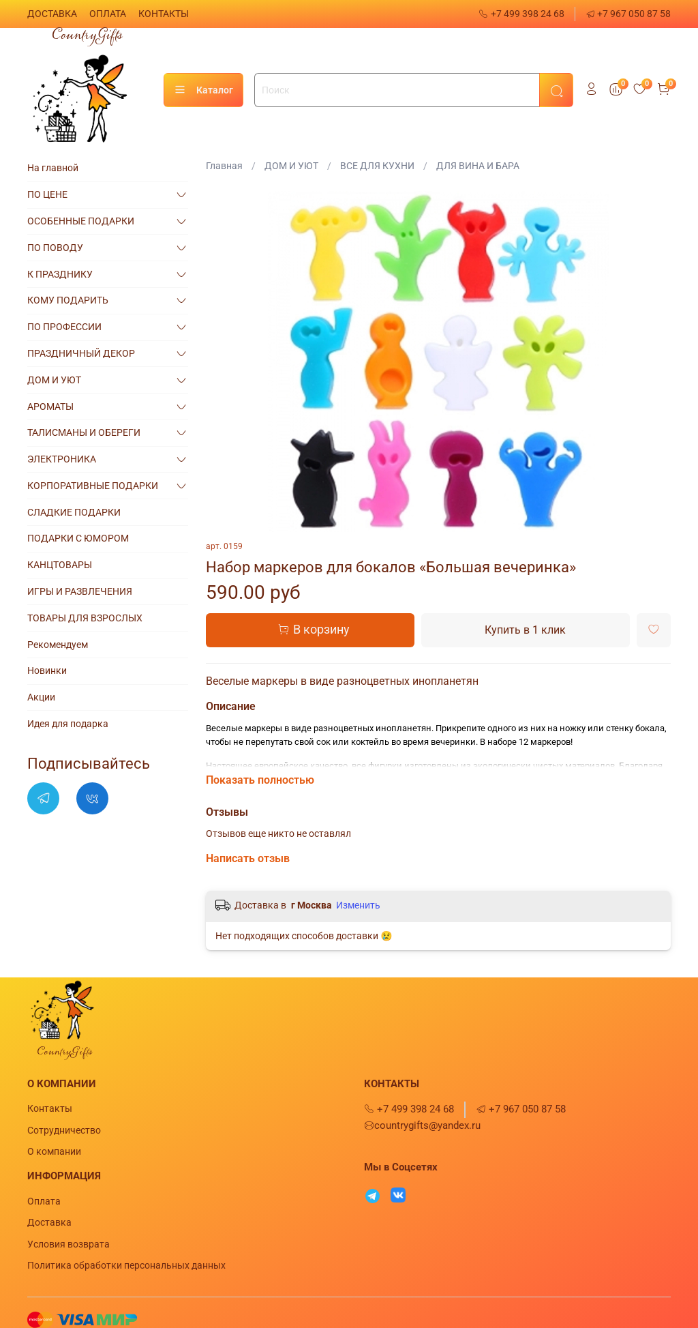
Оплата (44, 1201)
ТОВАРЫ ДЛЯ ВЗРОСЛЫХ (84, 618)
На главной (52, 167)
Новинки (47, 670)
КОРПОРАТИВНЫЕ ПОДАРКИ (92, 485)
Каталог (203, 90)
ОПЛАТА (107, 13)
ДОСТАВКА (52, 13)
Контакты (49, 1108)
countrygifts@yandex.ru (422, 1125)
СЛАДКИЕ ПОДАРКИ (74, 512)
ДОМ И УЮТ (291, 165)
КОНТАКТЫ (163, 13)
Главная (224, 165)
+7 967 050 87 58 (628, 13)
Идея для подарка (67, 723)
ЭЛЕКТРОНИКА (61, 459)
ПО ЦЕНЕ (47, 194)
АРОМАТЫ (50, 406)
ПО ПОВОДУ (55, 247)
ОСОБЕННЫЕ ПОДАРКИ (80, 221)
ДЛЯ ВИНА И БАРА (477, 165)
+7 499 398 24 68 (521, 13)
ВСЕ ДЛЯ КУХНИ (377, 165)
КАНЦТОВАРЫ (59, 564)
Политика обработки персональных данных (126, 1265)
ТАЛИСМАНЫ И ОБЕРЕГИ (83, 432)
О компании (54, 1151)
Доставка (49, 1222)
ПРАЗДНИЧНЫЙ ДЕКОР (81, 353)
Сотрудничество (64, 1130)
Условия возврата (68, 1244)
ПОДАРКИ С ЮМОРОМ (78, 538)
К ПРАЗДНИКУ (60, 274)
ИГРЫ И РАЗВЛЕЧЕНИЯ (79, 591)
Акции (41, 697)
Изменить (358, 905)
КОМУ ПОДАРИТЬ (67, 300)
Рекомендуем (57, 644)
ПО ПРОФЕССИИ (64, 326)
